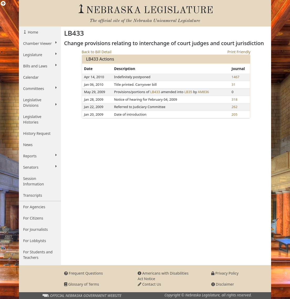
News (28, 144)
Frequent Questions (83, 273)
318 (234, 99)
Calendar (31, 77)
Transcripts (32, 195)
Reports (40, 155)
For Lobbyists (34, 240)
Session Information (33, 181)
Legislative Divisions (40, 102)
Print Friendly (239, 51)
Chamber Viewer (40, 43)
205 (234, 114)
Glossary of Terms (81, 284)
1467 (236, 76)
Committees (40, 88)
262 (234, 106)
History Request (36, 133)
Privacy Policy (225, 273)
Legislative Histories (32, 119)
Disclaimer (222, 284)
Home (32, 32)
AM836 (203, 91)
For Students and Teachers (38, 254)
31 (234, 84)
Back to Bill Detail (97, 51)
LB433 (155, 91)
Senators (40, 167)
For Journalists (35, 229)
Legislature (40, 54)
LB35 (188, 91)
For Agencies (34, 206)
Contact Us (149, 284)
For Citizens (33, 218)
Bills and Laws (40, 65)
